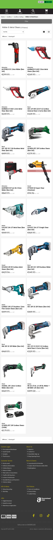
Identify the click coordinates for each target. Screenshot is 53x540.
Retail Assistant (6, 503)
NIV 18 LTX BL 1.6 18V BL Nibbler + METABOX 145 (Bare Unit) (38, 387)
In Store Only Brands (8, 477)
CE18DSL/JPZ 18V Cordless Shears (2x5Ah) (13, 426)
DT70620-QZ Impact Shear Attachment (35, 189)
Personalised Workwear (9, 449)
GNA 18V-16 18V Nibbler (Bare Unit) (13, 346)
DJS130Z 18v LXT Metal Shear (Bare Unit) (13, 228)
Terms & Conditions (33, 489)
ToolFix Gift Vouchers (8, 475)
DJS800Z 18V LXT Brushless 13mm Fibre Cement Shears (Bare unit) (13, 308)
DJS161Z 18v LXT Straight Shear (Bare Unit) (37, 228)
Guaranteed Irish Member (35, 463)
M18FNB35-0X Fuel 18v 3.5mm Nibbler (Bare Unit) (11, 189)
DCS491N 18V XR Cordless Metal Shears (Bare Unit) (12, 268)
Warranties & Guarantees (9, 473)
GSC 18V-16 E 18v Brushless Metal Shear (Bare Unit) (13, 149)
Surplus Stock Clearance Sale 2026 (37, 465)
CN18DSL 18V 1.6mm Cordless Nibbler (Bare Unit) (11, 387)
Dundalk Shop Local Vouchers (10, 480)
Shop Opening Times (33, 456)
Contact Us (31, 451)
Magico (35, 529)
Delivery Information (8, 465)
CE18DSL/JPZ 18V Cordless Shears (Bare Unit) (38, 149)
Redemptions (31, 468)
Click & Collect (6, 482)
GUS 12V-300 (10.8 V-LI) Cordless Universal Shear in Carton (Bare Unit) (39, 110)
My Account (5, 463)
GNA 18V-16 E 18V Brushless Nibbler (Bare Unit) (39, 268)
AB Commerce (48, 529)
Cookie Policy (31, 494)
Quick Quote (5, 451)
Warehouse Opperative (8, 505)
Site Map (4, 491)
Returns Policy (6, 470)
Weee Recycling (6, 489)
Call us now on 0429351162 (27, 525)
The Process (5, 456)
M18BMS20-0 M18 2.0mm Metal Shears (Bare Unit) (37, 70)
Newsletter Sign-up (33, 454)
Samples (4, 454)
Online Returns (6, 468)
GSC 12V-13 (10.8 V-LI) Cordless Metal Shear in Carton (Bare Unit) (37, 347)
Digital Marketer (6, 501)
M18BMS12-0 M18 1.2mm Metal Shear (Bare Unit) (12, 110)
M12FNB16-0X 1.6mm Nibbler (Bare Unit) (13, 70)
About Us (30, 449)
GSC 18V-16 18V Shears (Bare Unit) (38, 307)
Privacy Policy (31, 491)
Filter (26, 21)
